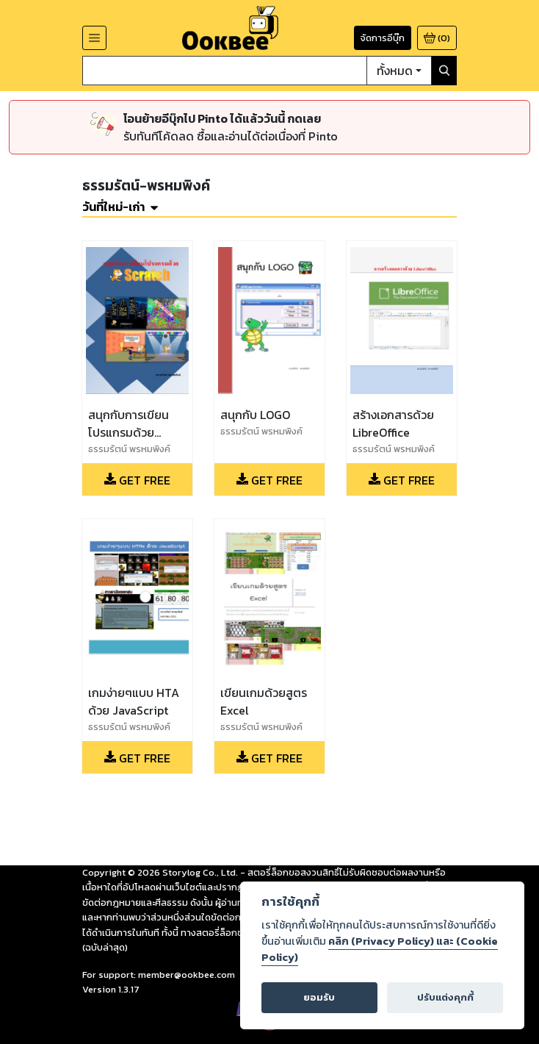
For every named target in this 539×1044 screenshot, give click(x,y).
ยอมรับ (319, 997)
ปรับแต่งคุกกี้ (445, 997)
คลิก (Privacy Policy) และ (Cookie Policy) (379, 949)
